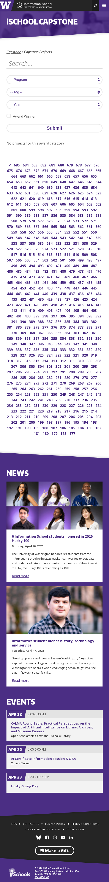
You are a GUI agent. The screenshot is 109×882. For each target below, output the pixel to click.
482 (45, 271)
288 (89, 371)
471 (50, 276)
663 (23, 176)
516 (23, 254)
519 (89, 248)
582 (89, 215)
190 (28, 427)
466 (94, 276)
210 (36, 416)
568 (28, 226)
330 (89, 349)
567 (36, 226)
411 (23, 310)
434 (98, 293)
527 (19, 248)
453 (23, 288)
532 (67, 243)
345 (50, 343)
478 (81, 271)
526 (28, 248)
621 (23, 198)
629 (45, 192)
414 (89, 304)
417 (63, 304)
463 (28, 282)
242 (32, 399)
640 (41, 187)
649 (54, 181)
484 (28, 271)
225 (89, 405)
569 (19, 226)
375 (63, 327)
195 (76, 422)
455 (98, 282)
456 (89, 282)
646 (81, 181)
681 (52, 165)
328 (14, 355)
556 (41, 232)
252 (36, 394)
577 (41, 220)
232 (28, 405)
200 (32, 422)
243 (23, 399)
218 (58, 411)
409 (41, 310)
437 (72, 293)
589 (28, 215)
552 (76, 232)
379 (28, 327)
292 (54, 371)
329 (98, 349)
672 (36, 170)
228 (63, 405)
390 (23, 321)
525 (36, 248)
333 (63, 349)
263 (32, 388)
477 (89, 271)
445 (94, 288)
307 (14, 366)
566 (45, 226)
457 (81, 282)
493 (41, 265)
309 (89, 360)
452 (32, 288)
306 (23, 366)
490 (67, 265)
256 (94, 388)
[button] (95, 5)
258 (76, 388)
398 (45, 316)
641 (32, 187)
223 (14, 411)
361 (94, 332)
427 (67, 299)
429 (50, 299)
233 (19, 405)
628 (54, 192)
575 (58, 220)
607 (54, 204)
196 (67, 422)
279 (76, 377)
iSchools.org (19, 872)
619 (41, 198)
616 (67, 198)
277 (94, 377)
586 (54, 215)
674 (19, 170)
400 (28, 316)
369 (23, 332)
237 (76, 399)
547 (28, 237)
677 (88, 165)
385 (67, 321)
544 (54, 237)
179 (54, 433)
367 (41, 332)
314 (45, 360)
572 (85, 220)
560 (98, 226)
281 (58, 377)
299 (85, 366)
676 (96, 165)
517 (14, 254)
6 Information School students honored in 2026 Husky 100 (52, 538)
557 (32, 232)
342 (76, 343)
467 (85, 276)
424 (94, 299)
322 (67, 355)
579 (23, 220)
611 (19, 204)
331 (81, 349)
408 (50, 310)
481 (54, 271)
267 (89, 383)
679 (70, 165)
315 (36, 360)
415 (81, 304)
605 (72, 204)
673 (28, 170)
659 (58, 176)
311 (72, 360)
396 (63, 316)
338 (19, 349)
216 (76, 411)
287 (98, 371)
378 (36, 327)
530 (85, 243)
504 (36, 260)
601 (14, 209)
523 (54, 248)
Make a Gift (54, 850)
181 (37, 433)
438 (63, 293)
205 (81, 416)
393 (89, 316)
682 (43, 165)
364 (67, 332)
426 (76, 299)
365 (58, 332)
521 (72, 248)
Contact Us (31, 823)
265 (14, 388)
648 (63, 181)
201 (23, 422)
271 (54, 383)
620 (32, 198)
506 (19, 260)
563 (72, 226)
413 (98, 304)
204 (89, 416)
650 (45, 181)
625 (81, 192)
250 (54, 394)
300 (76, 366)
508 (94, 254)
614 (85, 198)
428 (58, 299)
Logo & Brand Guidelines (43, 829)
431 (32, 299)
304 (41, 366)
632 (19, 192)
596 (58, 209)
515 (32, 254)
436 (81, 293)
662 (32, 176)
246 (89, 394)
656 (85, 176)
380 (19, 327)
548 (19, 237)
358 (28, 338)
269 (72, 383)
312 (63, 360)
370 (14, 332)
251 (45, 394)
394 (81, 316)
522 (63, 248)
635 (85, 187)
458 (72, 282)
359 (19, 338)
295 (28, 371)
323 (58, 355)
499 (81, 260)
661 (41, 176)
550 (94, 232)
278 (85, 377)
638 (58, 187)
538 (14, 243)
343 (67, 343)
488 (85, 265)
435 (89, 293)
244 (14, 399)
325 (41, 355)
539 (98, 237)
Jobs (14, 823)
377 (45, 327)
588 (36, 215)
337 (28, 349)
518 (98, 248)
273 (36, 383)
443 (19, 293)
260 (58, 388)
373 (81, 327)
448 (67, 288)
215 (85, 411)
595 (67, 209)
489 (76, 265)
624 (89, 192)
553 (67, 232)
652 (28, 181)
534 (50, 243)
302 (58, 366)
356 (45, 338)
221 (32, 411)
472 (41, 276)
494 (32, 265)
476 (98, 271)
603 (89, 204)
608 (45, 204)
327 (23, 355)
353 (72, 338)
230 (45, 405)
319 (94, 355)
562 (81, 226)
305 (32, 366)
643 (14, 187)
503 (45, 260)
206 (72, 416)
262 (41, 388)
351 (89, 338)
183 (89, 427)
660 (50, 176)
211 (28, 416)
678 (79, 165)
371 (98, 327)
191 (19, 427)
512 (58, 254)
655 (94, 176)
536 (32, 243)
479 (72, 271)
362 (85, 332)
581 (98, 215)
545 (45, 237)
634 (94, 187)
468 (76, 276)
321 (76, 355)
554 (58, 232)
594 (76, 209)
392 (98, 316)
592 (94, 209)
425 (85, 299)
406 (67, 310)
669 (63, 170)
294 (36, 371)
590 (19, 215)
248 (72, 394)
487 (94, 265)
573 (76, 220)
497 (98, 260)
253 (28, 394)
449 (58, 288)
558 (23, 232)
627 (63, 192)
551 (85, 232)
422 (19, 304)
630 (36, 192)
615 (76, 198)
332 (72, 349)
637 (67, 187)
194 (85, 422)
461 (45, 282)
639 (50, 187)
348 (23, 343)
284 (32, 377)
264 (23, 388)
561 (89, 226)
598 (41, 209)
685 (17, 165)
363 (76, 332)
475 (14, 276)
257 (85, 388)
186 (63, 427)
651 (36, 181)
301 (67, 366)
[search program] (54, 79)
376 (54, 327)
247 (81, 394)
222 (23, 411)
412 (14, 310)
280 (67, 377)
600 (23, 209)
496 (14, 265)
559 (14, 232)
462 (36, 282)
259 (67, 388)
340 (94, 343)
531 (76, 243)
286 (14, 377)
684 (26, 165)
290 (72, 371)
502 (54, 260)
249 (63, 394)
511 (67, 254)
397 (54, 316)
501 (63, 260)
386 (58, 321)
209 (45, 416)
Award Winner (21, 116)
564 (63, 226)
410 (32, 310)
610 (28, 204)
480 (63, 271)
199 (41, 422)
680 (61, 165)
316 (28, 360)
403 (94, 310)
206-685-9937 (42, 877)
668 (72, 170)
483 (36, 271)
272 (45, 383)
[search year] (54, 104)
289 (81, 371)
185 (72, 427)
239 (58, 399)
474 (23, 276)
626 (72, 192)
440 (45, 293)
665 (98, 170)
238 (67, 399)
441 (36, 293)
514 (41, 254)
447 (76, 288)
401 (19, 316)
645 (89, 181)
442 (28, 293)
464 (19, 282)
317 (19, 360)
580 (14, 220)
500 (72, 260)
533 (58, 243)
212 (19, 416)
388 (41, 321)
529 (94, 243)
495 (23, 265)
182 (98, 427)
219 (50, 411)
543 (63, 237)
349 (14, 343)
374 (72, 327)
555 (50, 232)
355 (54, 338)
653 (19, 181)
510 (76, 254)
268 (81, 383)
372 (89, 327)
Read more (20, 576)
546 (36, 237)
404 (85, 310)
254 (19, 394)
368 (32, 332)
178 (63, 433)
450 (50, 288)
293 (45, 371)
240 (50, 399)
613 (94, 198)
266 (98, 383)
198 (50, 422)
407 (58, 310)
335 (45, 349)
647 (72, 181)
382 (94, 321)
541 (81, 237)
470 (58, 276)
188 (45, 427)
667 (81, 170)
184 (81, 427)
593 (85, 209)
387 (50, 321)
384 (76, 321)
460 (54, 282)
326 (32, 355)
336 (36, 349)
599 (32, 209)
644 (98, 181)
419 (45, 304)
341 (85, 343)
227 (72, 405)
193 (94, 422)
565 (54, 226)
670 (54, 170)
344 (58, 343)
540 (89, 237)
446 (85, 288)
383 (85, 321)
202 (14, 422)
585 (63, 215)
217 (67, 411)
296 (19, 371)
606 (63, 204)
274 (28, 383)
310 (81, 360)
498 (89, 260)
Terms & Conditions (85, 823)
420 (36, 304)
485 (19, 271)
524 (45, 248)
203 (98, 416)
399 (36, 316)
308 (98, 360)
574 (67, 220)
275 (19, 383)
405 (76, 310)
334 (54, 349)
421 (28, 304)
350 (98, 338)
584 (72, 215)
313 (54, 360)
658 (67, 176)
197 (58, 422)
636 (76, 187)
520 (81, 248)
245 (98, 394)
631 (28, 192)
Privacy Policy (55, 823)
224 (98, 405)
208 (54, 416)
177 (72, 433)
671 (45, 170)
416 (72, 304)
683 (34, 165)
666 (89, 170)
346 (41, 343)
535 (41, 243)
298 (94, 366)
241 (41, 399)
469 (67, 276)
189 (36, 427)
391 (14, 321)
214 (94, 411)
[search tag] (54, 92)
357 (36, 338)
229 (54, 405)
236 (85, 399)
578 (32, 220)
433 (14, 299)
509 (85, 254)
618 (50, 198)
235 (94, 399)
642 (23, 187)
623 (98, 192)
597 (50, 209)
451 (41, 288)
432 (23, 299)
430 (41, 299)
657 (76, 176)
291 (63, 371)
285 (23, 377)
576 (50, 220)
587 (45, 215)
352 (81, 338)
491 (58, 265)
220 (41, 411)
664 (14, 176)
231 (36, 405)
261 (50, 388)
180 (46, 433)
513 (50, 254)
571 (94, 220)
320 (85, 355)
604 (81, 204)
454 (14, 288)
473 (32, 276)
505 (28, 260)
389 (32, 321)
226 (81, 405)
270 (63, 383)
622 (14, 198)
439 (54, 293)
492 (50, 265)
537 (23, 243)
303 (50, 366)
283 (41, 377)
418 (54, 304)
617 (58, 198)
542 (72, 237)
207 (63, 416)
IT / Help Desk (75, 829)
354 (63, 338)
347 (32, 343)
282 (50, 377)
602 (98, 204)
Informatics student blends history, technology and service (53, 643)
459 (63, 282)
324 (50, 355)
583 (81, 215)
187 (54, 427)
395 (72, 316)
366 (50, 332)
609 (36, 204)
